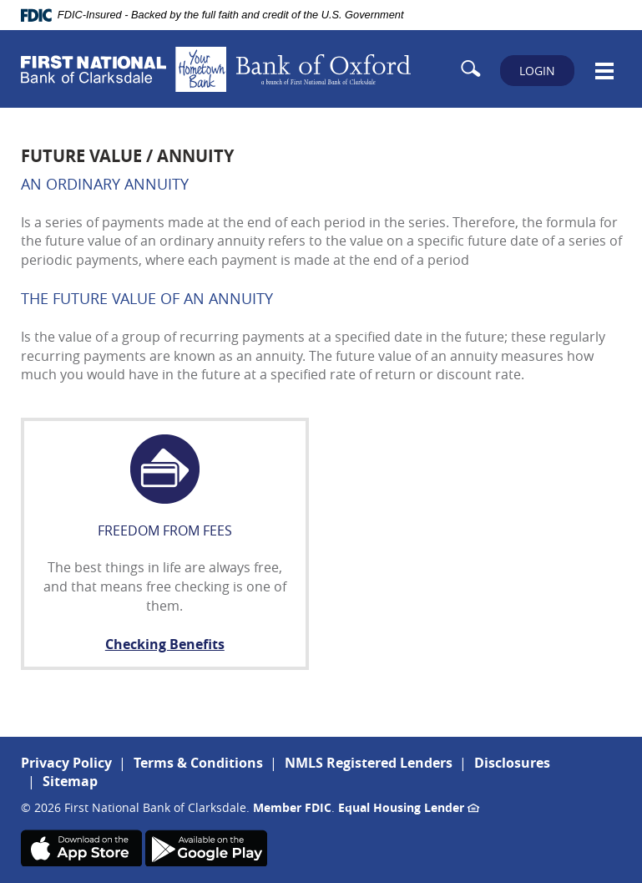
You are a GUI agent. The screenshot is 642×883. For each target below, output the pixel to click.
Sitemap (70, 781)
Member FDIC (292, 807)
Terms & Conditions (198, 763)
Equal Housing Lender (408, 807)
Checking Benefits (165, 644)
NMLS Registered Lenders (368, 763)
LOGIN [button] (537, 71)
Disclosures (512, 763)
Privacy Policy (66, 763)
